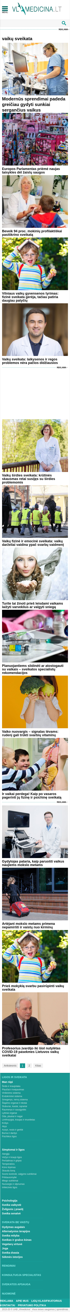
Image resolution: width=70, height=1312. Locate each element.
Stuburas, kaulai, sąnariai (14, 1106)
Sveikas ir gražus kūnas (17, 1239)
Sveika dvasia (10, 1252)
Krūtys (5, 1123)
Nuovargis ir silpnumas (13, 1184)
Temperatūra (8, 1164)
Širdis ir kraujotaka (11, 1086)
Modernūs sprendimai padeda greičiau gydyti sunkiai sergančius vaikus (33, 104)
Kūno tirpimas (9, 1167)
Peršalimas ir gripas (12, 1160)
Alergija (5, 1154)
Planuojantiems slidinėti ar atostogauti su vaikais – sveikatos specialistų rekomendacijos (32, 669)
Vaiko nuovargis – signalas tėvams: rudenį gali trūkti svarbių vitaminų (30, 733)
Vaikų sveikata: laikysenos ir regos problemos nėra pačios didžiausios (30, 361)
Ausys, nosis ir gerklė (12, 1129)
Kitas (38, 1065)
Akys (4, 1126)
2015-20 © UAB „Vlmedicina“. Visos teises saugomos (28, 1309)
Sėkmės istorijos (12, 1256)
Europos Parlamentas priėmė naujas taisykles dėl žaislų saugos (31, 170)
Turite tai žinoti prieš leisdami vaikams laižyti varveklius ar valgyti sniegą (32, 605)
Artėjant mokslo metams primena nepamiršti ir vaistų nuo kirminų (28, 925)
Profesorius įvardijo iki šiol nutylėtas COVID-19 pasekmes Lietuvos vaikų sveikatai (31, 1051)
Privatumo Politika (32, 1305)
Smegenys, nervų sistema (15, 1099)
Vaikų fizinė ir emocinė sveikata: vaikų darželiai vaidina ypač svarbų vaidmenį (33, 543)
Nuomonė (9, 1293)
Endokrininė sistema (12, 1096)
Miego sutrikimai (10, 1180)
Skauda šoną (8, 1170)
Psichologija (9, 1200)
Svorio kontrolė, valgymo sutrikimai (19, 1174)
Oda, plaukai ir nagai (12, 1116)
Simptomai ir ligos (13, 1149)
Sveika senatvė (11, 1213)
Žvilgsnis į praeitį (12, 1209)
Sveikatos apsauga (16, 1284)
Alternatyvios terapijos (16, 1231)
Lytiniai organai (9, 1113)
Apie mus (22, 1300)
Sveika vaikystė (11, 1204)
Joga (5, 1248)
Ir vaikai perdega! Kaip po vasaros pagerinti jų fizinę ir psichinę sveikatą (31, 795)
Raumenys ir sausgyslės (14, 1109)
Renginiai (8, 1265)
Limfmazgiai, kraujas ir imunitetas (18, 1119)
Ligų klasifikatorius (46, 1300)
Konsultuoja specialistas (21, 1275)
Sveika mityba (10, 1235)
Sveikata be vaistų (15, 1222)
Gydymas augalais (13, 1227)
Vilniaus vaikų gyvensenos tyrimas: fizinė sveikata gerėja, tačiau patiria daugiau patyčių (30, 297)
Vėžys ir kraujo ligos (12, 1157)
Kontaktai (7, 1305)
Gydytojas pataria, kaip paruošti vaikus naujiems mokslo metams (33, 863)
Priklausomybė (9, 1177)
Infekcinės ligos (9, 1187)
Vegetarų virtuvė (12, 1244)
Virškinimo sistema (11, 1093)
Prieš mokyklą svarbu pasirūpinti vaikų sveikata (33, 987)
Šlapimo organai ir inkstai (14, 1103)
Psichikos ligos (9, 1136)
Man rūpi (7, 1081)
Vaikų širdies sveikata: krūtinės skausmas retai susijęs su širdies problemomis (28, 478)
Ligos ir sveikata (14, 1077)
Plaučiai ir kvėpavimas (13, 1089)
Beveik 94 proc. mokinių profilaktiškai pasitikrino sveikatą (32, 233)
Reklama (63, 29)
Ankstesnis (10, 1065)
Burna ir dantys (9, 1133)
